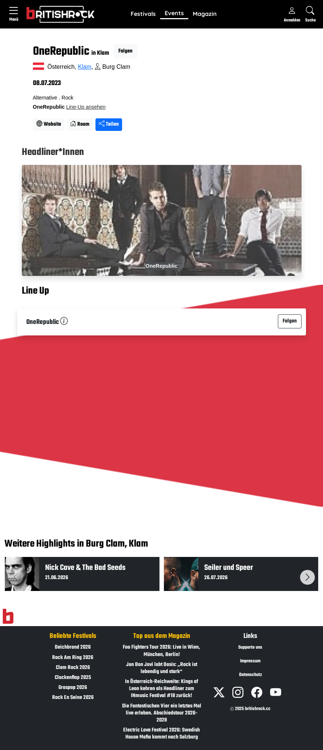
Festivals (143, 13)
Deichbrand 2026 (73, 647)
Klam (84, 67)
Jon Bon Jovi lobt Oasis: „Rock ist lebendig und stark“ (161, 668)
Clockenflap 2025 (73, 677)
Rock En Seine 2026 (73, 697)
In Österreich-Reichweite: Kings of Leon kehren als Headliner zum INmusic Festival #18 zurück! (161, 689)
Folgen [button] (125, 51)
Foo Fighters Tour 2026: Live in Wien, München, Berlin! (161, 651)
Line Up (35, 291)
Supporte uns (250, 647)
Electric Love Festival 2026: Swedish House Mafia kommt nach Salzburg (161, 733)
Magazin (205, 13)
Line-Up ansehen (86, 107)
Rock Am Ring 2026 (72, 657)
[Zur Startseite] (8, 616)
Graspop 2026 (72, 687)
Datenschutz (250, 675)
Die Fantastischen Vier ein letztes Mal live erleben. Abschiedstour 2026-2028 (161, 713)
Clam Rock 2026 (73, 667)
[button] (143, 14)
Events (174, 13)
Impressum (250, 661)
